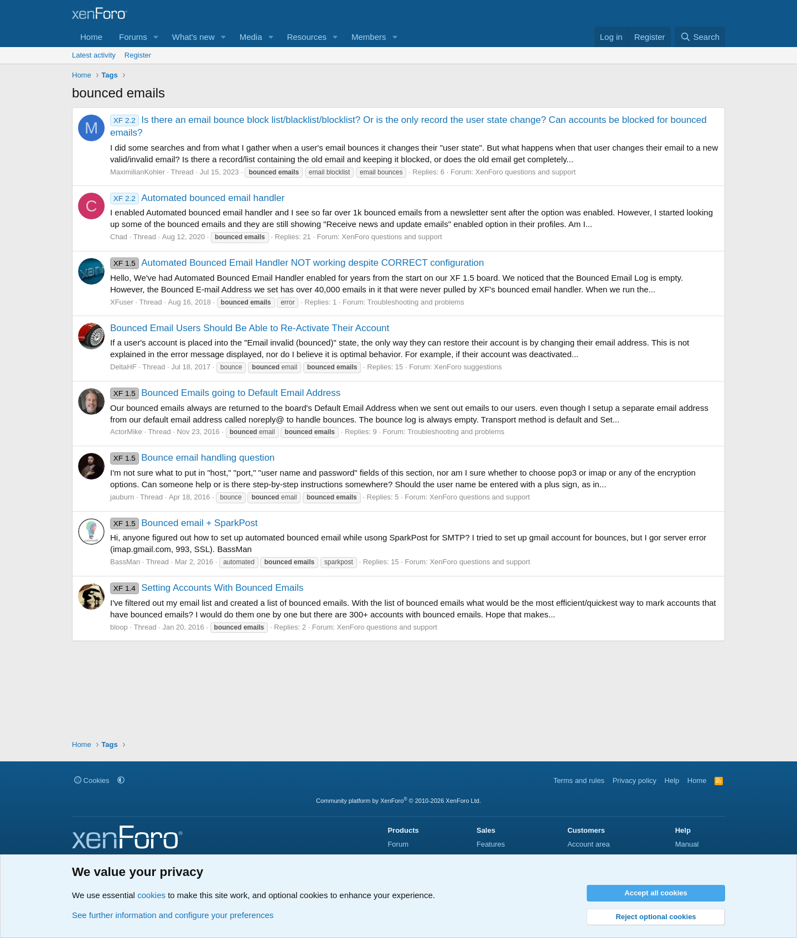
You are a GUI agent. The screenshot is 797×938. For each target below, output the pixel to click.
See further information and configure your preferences (172, 915)
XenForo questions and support (525, 172)
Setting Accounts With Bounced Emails (206, 588)
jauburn (122, 497)
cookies (151, 895)
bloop (119, 627)
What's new (193, 37)
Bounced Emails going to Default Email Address (225, 393)
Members (368, 37)
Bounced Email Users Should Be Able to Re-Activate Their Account (249, 328)
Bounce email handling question (192, 457)
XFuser (121, 302)
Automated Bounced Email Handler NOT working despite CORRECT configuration (297, 262)
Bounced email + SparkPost (184, 523)
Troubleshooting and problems (416, 302)
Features (491, 844)
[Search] (700, 37)
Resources (307, 37)
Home (91, 37)
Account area (588, 844)
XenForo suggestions (468, 367)
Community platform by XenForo (398, 800)
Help (672, 780)
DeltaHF (123, 367)
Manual (687, 844)
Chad (118, 237)
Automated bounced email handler (197, 198)
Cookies (92, 780)
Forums (133, 37)
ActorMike (126, 431)
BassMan (125, 562)
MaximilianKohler (137, 172)
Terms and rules (578, 780)
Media (251, 37)
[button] (156, 37)
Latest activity (94, 55)
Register (138, 55)
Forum (397, 844)
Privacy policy (634, 780)
